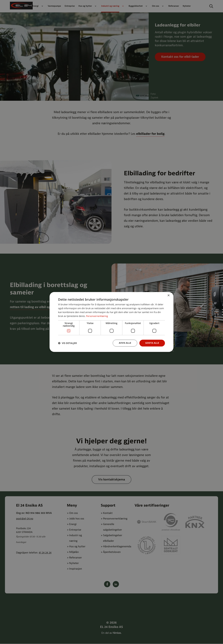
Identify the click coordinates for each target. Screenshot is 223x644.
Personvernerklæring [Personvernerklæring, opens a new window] (97, 316)
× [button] (168, 295)
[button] (67, 343)
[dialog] (111, 322)
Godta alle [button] (152, 342)
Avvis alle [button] (124, 342)
